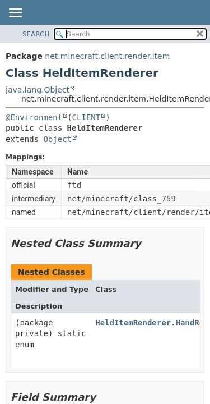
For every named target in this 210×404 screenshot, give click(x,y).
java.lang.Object (37, 89)
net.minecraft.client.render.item (107, 56)
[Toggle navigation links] (15, 13)
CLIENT (86, 117)
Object (57, 139)
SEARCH (36, 34)
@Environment (34, 117)
